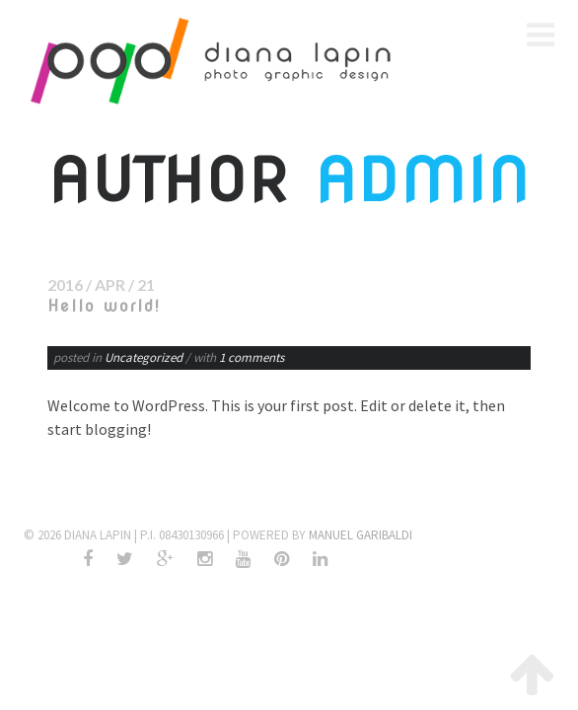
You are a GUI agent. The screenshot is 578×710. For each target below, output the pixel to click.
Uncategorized (143, 357)
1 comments (251, 357)
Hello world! (104, 306)
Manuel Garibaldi (360, 535)
